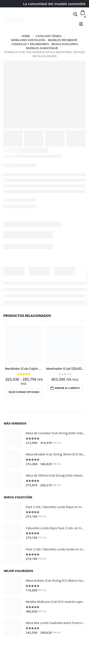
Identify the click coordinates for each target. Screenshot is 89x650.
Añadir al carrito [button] (67, 388)
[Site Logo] (14, 19)
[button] (75, 14)
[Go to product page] (24, 344)
